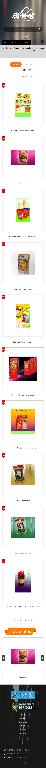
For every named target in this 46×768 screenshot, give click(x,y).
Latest (15, 64)
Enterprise (23, 722)
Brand (23, 726)
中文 (33, 37)
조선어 (16, 37)
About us (23, 733)
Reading (29, 64)
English (25, 37)
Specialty (23, 718)
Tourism (23, 729)
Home (23, 715)
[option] (12, 49)
